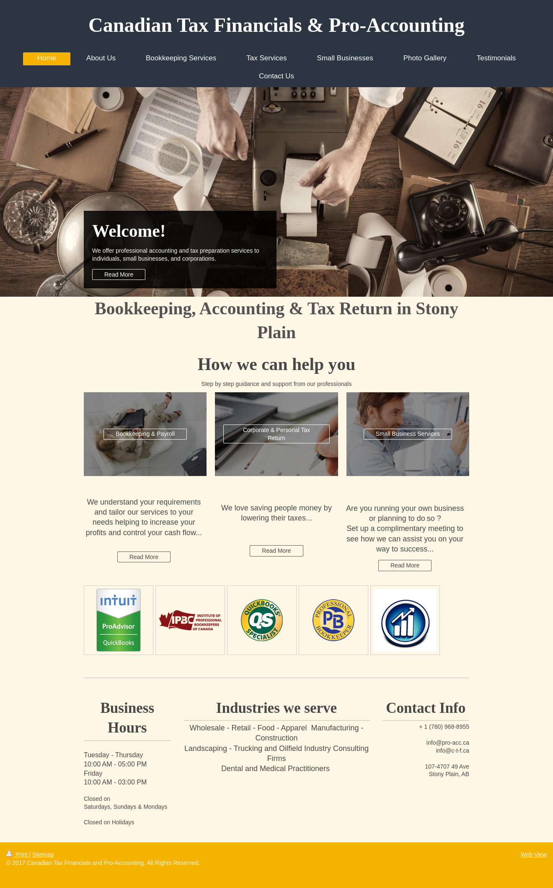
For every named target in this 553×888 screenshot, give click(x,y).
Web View (533, 854)
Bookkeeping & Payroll (145, 433)
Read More (118, 274)
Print (17, 854)
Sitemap (43, 854)
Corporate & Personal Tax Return (276, 434)
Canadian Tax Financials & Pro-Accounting (276, 25)
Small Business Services (408, 433)
